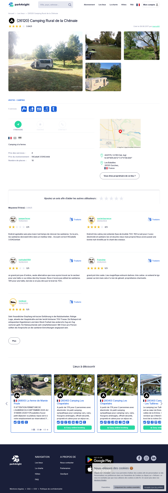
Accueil (11, 13)
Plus (14, 341)
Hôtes (123, 5)
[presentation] (6, 403)
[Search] (55, 4)
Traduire (75, 219)
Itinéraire (18, 126)
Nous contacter (67, 462)
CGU (29, 489)
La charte (114, 5)
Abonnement (89, 5)
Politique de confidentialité (51, 489)
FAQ (131, 5)
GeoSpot (64, 474)
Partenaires (65, 468)
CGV (35, 489)
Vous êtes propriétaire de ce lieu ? (120, 176)
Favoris (40, 126)
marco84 (156, 26)
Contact (62, 126)
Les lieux (102, 5)
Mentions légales (17, 489)
